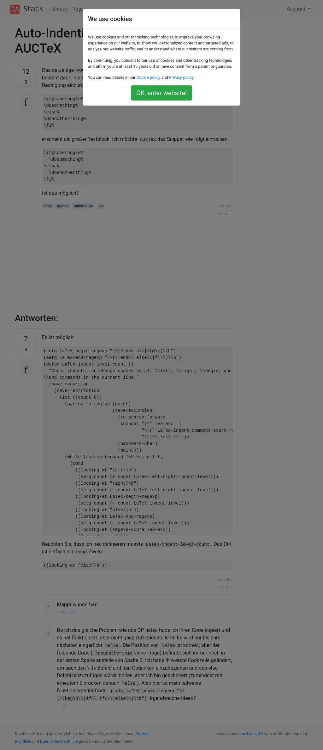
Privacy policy (181, 77)
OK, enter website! (161, 93)
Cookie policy (148, 77)
